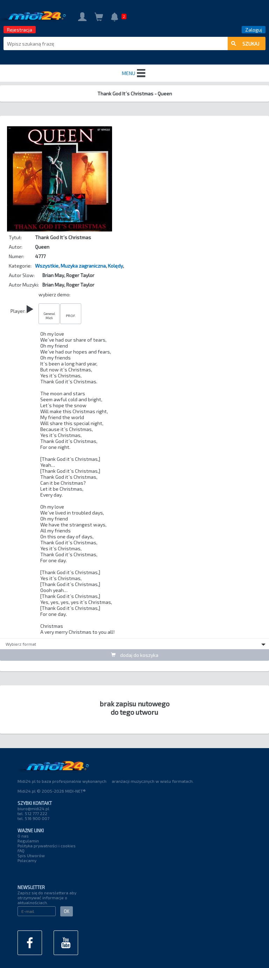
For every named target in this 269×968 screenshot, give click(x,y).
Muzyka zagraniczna (83, 266)
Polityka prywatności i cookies (47, 845)
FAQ (21, 850)
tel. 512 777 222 (32, 813)
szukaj (245, 44)
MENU (134, 73)
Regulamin (28, 840)
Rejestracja (19, 30)
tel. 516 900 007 (33, 818)
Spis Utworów (31, 855)
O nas (23, 835)
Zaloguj (253, 30)
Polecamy (27, 860)
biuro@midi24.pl (33, 808)
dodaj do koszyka (134, 655)
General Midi (49, 315)
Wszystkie (46, 266)
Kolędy (115, 266)
